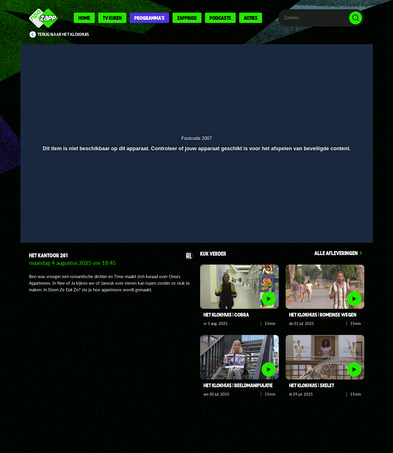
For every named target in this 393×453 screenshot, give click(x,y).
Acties (251, 17)
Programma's (149, 17)
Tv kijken (112, 17)
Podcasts (220, 17)
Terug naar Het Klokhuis (63, 34)
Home (84, 17)
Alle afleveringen (336, 253)
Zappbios (187, 17)
